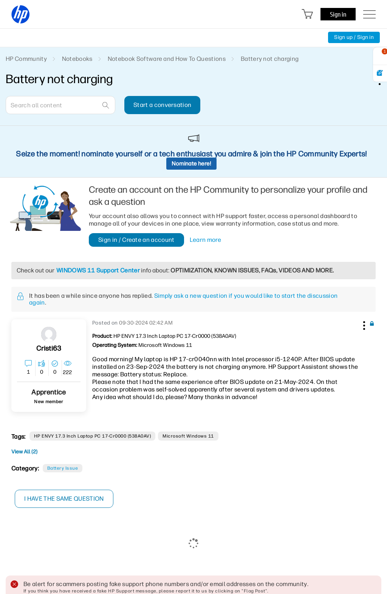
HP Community (26, 58)
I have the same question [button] (64, 498)
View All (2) (24, 452)
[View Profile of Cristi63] (48, 348)
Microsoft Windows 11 (188, 436)
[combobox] (60, 105)
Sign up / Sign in (354, 37)
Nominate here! (191, 163)
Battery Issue (62, 468)
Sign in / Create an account (136, 239)
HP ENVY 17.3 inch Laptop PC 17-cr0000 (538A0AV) (92, 436)
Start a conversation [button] (162, 104)
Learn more (205, 240)
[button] (363, 324)
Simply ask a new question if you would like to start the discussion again (183, 299)
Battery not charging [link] (270, 58)
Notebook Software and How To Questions (167, 58)
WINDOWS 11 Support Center (98, 270)
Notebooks (77, 58)
